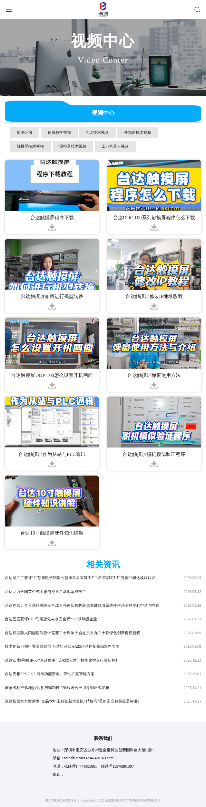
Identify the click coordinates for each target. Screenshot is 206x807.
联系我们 (103, 738)
